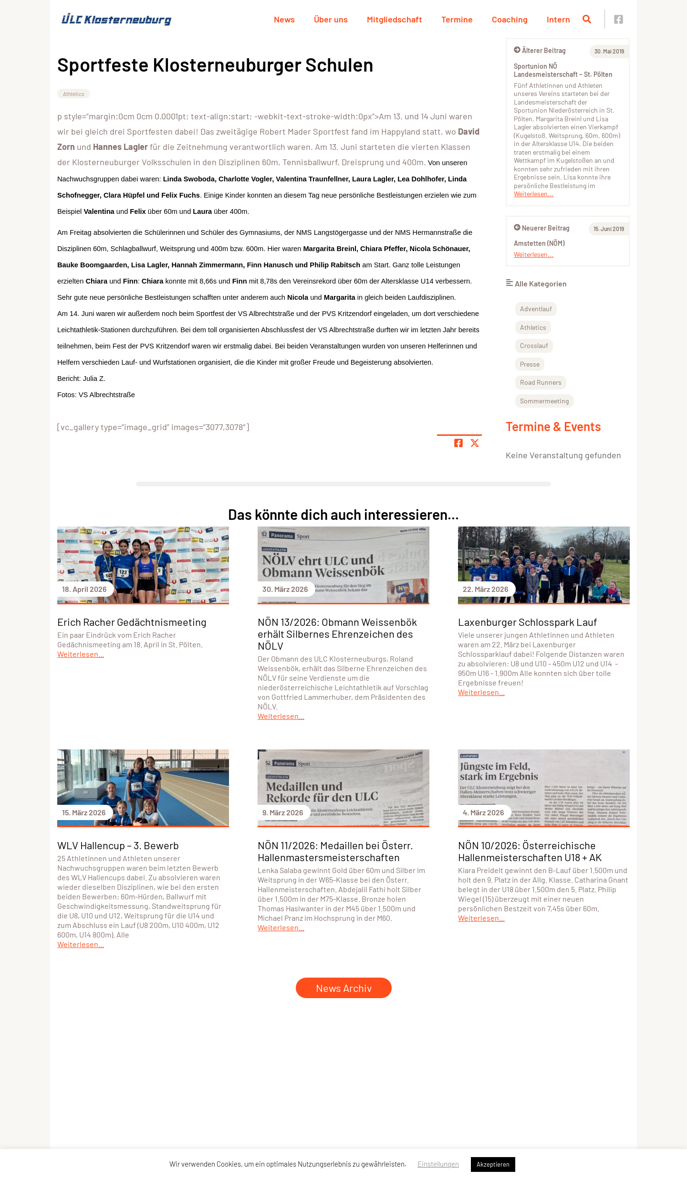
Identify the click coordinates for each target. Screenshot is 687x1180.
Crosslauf (534, 345)
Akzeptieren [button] (493, 1164)
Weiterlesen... (533, 194)
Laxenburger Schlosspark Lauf (527, 621)
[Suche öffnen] (586, 19)
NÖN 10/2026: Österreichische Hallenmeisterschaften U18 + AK (530, 851)
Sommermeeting (544, 401)
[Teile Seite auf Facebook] (458, 443)
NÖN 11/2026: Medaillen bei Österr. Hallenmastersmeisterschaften (335, 851)
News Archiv (344, 987)
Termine (457, 19)
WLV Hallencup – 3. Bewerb (118, 845)
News (284, 19)
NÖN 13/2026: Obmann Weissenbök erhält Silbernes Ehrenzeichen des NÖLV (337, 633)
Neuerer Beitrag (542, 228)
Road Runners (541, 382)
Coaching (510, 19)
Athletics (73, 93)
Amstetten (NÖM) (539, 243)
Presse (530, 364)
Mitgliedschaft (394, 19)
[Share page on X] (475, 443)
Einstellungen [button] (438, 1163)
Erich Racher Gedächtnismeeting (132, 621)
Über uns (331, 19)
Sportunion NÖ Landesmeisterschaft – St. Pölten (563, 70)
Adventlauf (536, 309)
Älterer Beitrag (540, 50)
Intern (558, 19)
